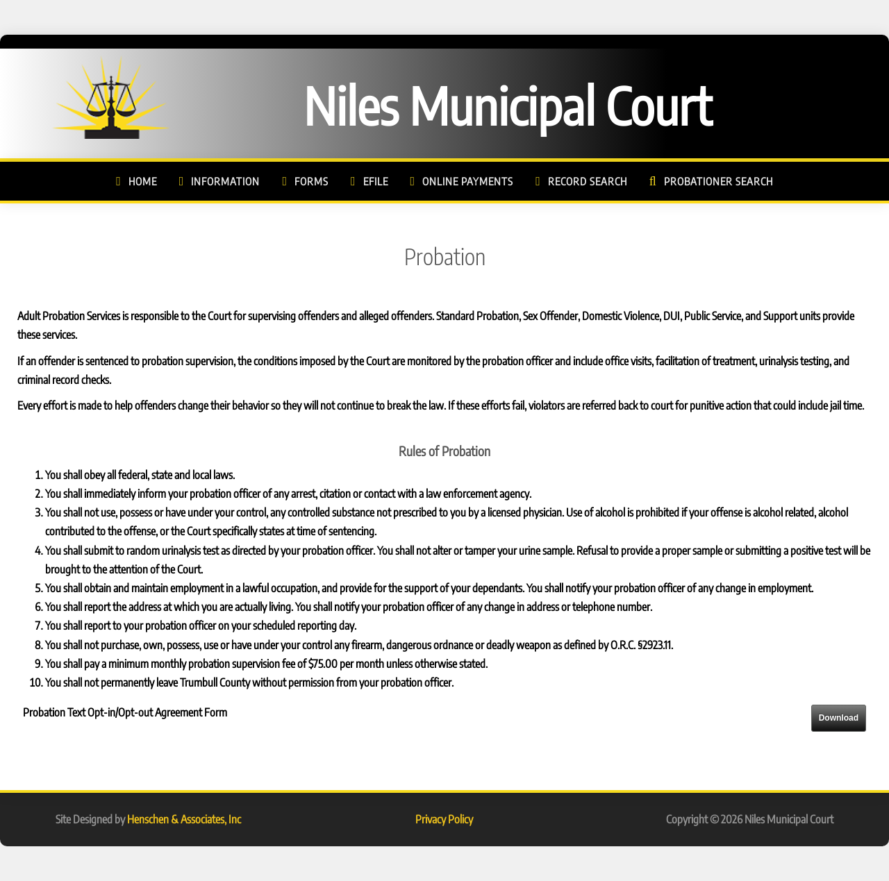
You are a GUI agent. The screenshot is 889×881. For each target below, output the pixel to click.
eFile (375, 181)
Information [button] (225, 181)
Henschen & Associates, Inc (184, 819)
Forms (311, 181)
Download (838, 718)
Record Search (587, 181)
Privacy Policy (444, 819)
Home (142, 181)
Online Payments (467, 181)
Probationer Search (718, 181)
